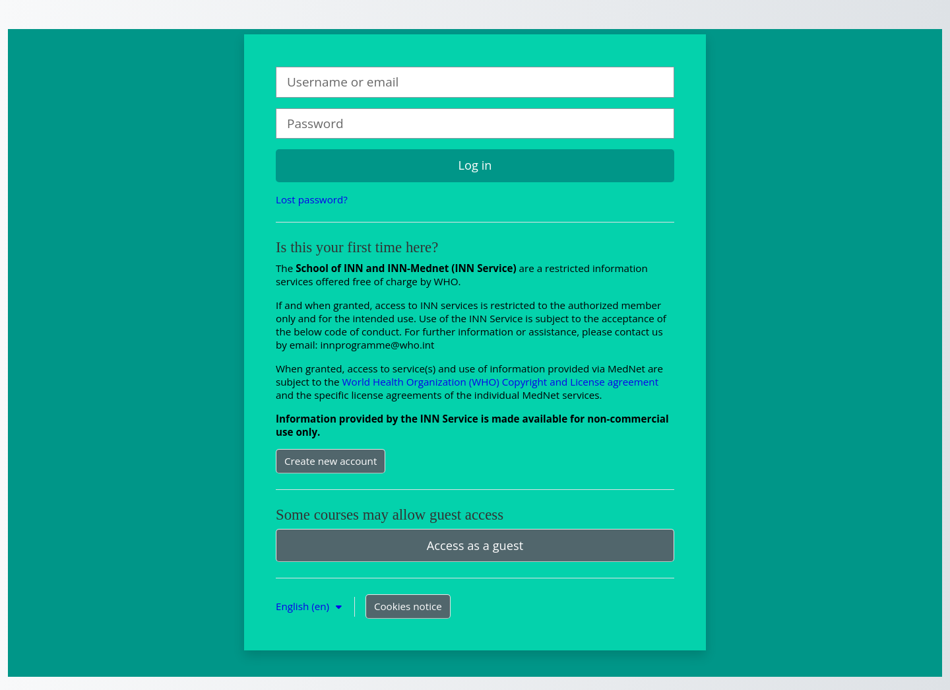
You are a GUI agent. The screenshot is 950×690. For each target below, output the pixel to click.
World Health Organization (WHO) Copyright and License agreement (500, 381)
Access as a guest (475, 545)
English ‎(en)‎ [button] (304, 606)
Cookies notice (408, 606)
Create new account (330, 460)
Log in (475, 165)
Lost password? (312, 199)
